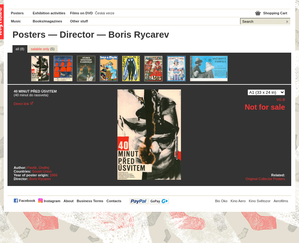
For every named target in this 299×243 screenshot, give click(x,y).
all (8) (20, 49)
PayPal (149, 201)
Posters (17, 13)
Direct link (21, 104)
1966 (54, 175)
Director (77, 35)
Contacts (114, 201)
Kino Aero (238, 201)
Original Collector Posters (265, 179)
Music (16, 21)
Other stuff (79, 21)
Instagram (52, 201)
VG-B (281, 100)
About (69, 201)
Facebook (27, 200)
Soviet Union (42, 171)
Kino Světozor (260, 201)
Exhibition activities (49, 13)
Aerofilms (280, 201)
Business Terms (90, 201)
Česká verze (104, 13)
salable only (43, 49)
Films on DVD (81, 13)
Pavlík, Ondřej (38, 167)
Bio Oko (221, 201)
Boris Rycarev (40, 179)
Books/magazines (47, 21)
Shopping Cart (275, 13)
